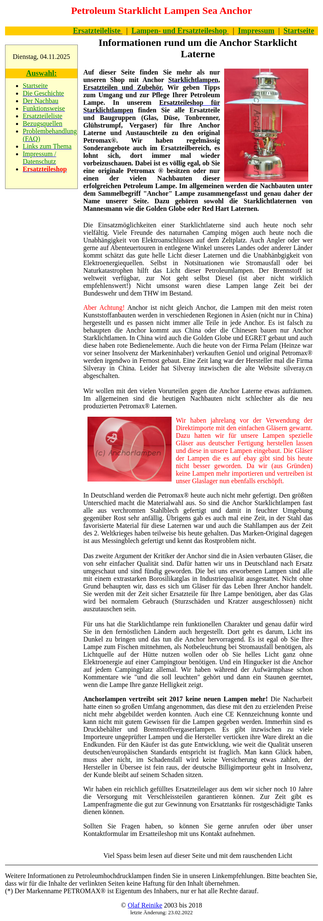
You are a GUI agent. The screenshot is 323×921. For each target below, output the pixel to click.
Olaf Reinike (145, 905)
